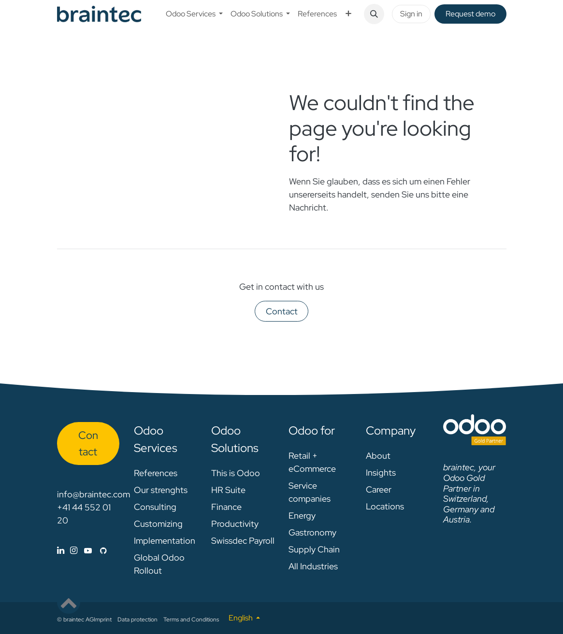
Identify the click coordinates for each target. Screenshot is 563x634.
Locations (385, 506)
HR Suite (228, 489)
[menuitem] (194, 14)
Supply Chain (314, 549)
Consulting (155, 506)
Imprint (103, 619)
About (378, 455)
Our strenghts (161, 489)
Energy (302, 515)
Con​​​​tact (88, 443)
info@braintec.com (93, 494)
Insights (381, 472)
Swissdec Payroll (242, 540)
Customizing (158, 523)
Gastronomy (312, 532)
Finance (226, 506)
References (155, 473)
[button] (374, 14)
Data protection (137, 619)
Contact (282, 311)
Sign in (411, 14)
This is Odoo (235, 473)
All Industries (313, 566)
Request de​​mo (470, 14)
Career (378, 489)
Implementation (164, 540)
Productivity (235, 523)
